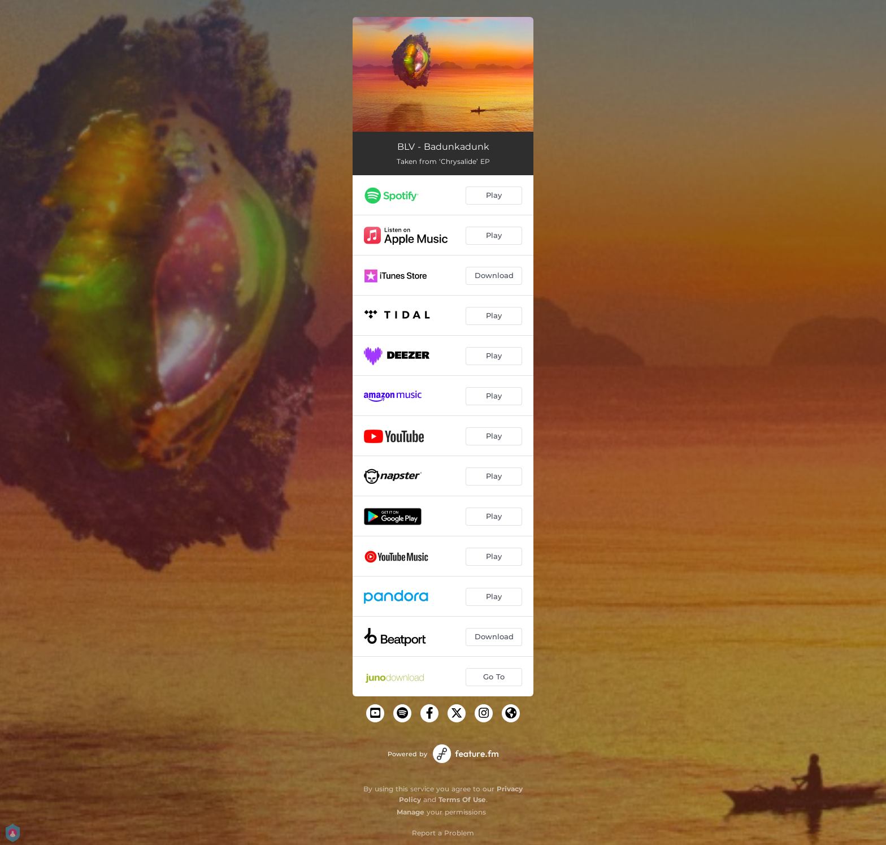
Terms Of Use (462, 799)
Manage (410, 812)
